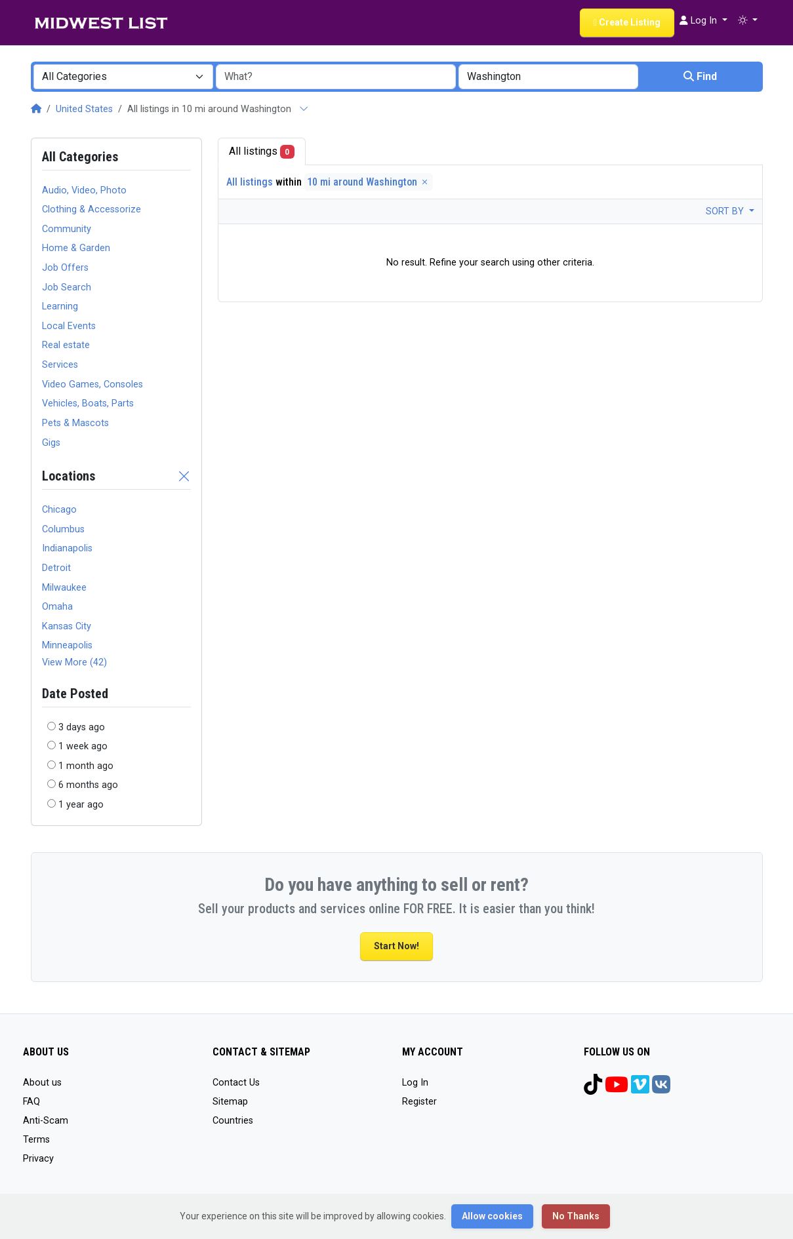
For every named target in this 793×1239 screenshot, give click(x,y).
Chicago (59, 509)
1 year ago (81, 804)
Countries (233, 1120)
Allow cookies (492, 1216)
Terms (36, 1139)
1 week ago (83, 746)
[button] (748, 21)
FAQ (31, 1101)
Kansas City (66, 626)
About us (42, 1082)
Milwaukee (64, 587)
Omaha (57, 606)
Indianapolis (67, 548)
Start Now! (396, 946)
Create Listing (627, 22)
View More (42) (74, 662)
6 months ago (88, 785)
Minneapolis (67, 645)
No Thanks (576, 1216)
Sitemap (230, 1101)
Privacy (38, 1158)
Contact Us (236, 1082)
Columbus (63, 529)
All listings (262, 152)
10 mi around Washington (368, 182)
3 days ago (81, 727)
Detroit (56, 568)
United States (84, 109)
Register (419, 1101)
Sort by (726, 211)
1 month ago (85, 766)
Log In (415, 1082)
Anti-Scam (45, 1120)
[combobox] (123, 76)
